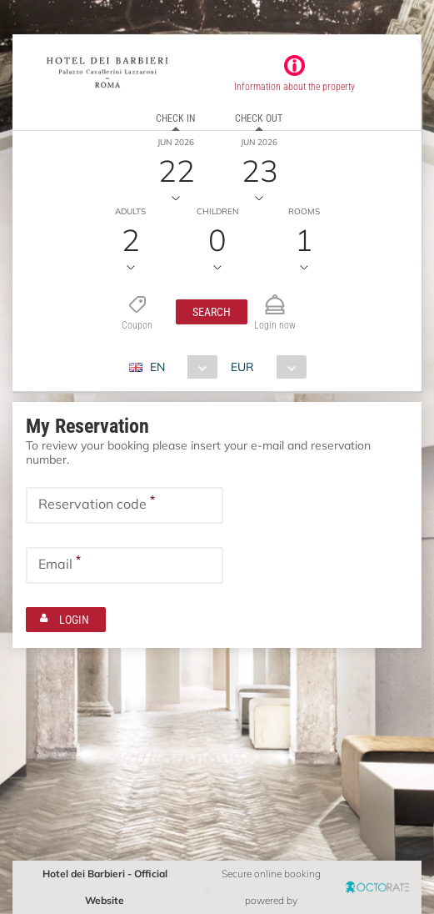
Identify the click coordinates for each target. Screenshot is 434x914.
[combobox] (179, 367)
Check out (258, 118)
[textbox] (124, 505)
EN (157, 366)
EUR (242, 366)
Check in (175, 118)
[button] (211, 311)
